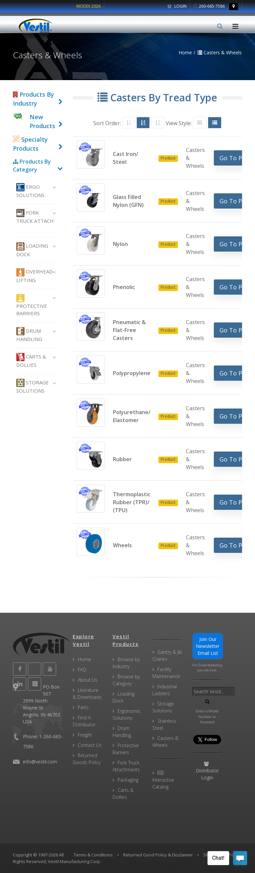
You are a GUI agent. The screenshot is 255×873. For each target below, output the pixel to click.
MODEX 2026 (88, 6)
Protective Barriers (31, 305)
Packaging (128, 780)
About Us (88, 680)
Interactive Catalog (163, 780)
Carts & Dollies (31, 360)
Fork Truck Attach (35, 216)
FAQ (82, 669)
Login (177, 6)
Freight (85, 735)
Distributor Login (207, 771)
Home (84, 659)
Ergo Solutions (30, 190)
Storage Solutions (32, 386)
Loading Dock (32, 250)
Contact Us (90, 745)
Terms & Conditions (93, 855)
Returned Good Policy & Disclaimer (158, 855)
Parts (83, 707)
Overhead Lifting (34, 275)
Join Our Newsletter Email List (207, 646)
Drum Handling (29, 334)
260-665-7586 (209, 6)
